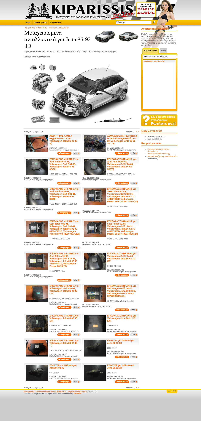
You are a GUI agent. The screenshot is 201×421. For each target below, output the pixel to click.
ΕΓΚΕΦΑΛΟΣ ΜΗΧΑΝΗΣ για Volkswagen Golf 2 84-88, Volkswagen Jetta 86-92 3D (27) (121, 257)
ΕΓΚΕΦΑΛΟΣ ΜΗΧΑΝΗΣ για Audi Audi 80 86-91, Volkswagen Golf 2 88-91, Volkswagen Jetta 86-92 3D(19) (64, 194)
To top (173, 391)
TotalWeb (77, 393)
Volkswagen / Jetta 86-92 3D (154, 61)
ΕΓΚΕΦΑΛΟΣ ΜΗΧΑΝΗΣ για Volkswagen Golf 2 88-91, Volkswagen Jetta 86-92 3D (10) (64, 290)
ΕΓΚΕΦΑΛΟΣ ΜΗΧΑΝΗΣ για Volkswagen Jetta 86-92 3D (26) (121, 318)
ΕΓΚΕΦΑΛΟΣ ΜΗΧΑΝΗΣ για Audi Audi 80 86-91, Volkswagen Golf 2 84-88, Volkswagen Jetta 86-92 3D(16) (64, 164)
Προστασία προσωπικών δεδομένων (51, 392)
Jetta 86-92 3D (63, 28)
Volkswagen (53, 28)
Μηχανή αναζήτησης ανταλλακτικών (162, 156)
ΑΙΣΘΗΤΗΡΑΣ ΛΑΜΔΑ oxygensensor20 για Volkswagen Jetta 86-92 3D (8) (63, 140)
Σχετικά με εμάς (40, 22)
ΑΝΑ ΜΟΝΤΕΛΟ (41, 28)
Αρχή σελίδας (30, 28)
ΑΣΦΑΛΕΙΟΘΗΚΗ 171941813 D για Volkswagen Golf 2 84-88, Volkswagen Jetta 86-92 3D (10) (122, 140)
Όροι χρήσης (29, 392)
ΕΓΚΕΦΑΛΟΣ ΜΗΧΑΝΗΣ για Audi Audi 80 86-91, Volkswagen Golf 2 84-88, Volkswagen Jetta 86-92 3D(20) (121, 164)
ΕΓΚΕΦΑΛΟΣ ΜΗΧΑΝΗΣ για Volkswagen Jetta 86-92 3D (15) (64, 318)
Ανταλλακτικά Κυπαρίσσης (159, 154)
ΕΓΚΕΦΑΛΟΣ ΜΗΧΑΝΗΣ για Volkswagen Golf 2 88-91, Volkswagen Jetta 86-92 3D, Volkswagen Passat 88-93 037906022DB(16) (121, 291)
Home (28, 22)
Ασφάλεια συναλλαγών (77, 392)
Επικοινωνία (55, 22)
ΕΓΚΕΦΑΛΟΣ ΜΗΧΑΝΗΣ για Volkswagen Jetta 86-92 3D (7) (64, 343)
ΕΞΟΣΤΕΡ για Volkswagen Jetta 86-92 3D (120, 341)
